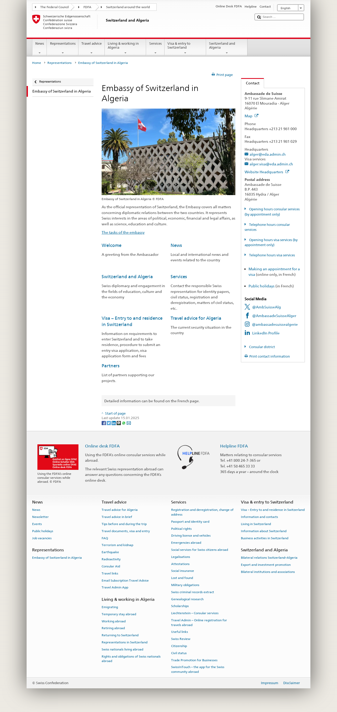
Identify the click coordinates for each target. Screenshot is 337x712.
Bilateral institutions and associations (268, 572)
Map (252, 116)
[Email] (129, 423)
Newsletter (40, 517)
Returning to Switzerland (120, 635)
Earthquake (110, 552)
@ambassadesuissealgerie (275, 324)
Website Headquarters (267, 172)
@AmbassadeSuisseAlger (274, 315)
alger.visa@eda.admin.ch (271, 164)
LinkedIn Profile (266, 333)
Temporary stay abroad (119, 614)
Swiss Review (180, 639)
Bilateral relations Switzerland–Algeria (269, 558)
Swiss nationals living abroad (122, 649)
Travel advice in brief (117, 517)
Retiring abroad (113, 628)
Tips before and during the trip (124, 524)
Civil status (179, 653)
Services (155, 48)
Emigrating (110, 607)
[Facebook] (104, 423)
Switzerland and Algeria (226, 48)
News (40, 48)
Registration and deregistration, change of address (202, 512)
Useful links (179, 632)
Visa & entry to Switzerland (185, 48)
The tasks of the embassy (123, 232)
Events (37, 524)
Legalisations (180, 557)
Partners (111, 365)
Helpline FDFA (234, 446)
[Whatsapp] (124, 423)
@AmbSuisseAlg (266, 307)
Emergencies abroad (186, 543)
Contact (250, 83)
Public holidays (262, 286)
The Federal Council (54, 7)
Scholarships (180, 606)
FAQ (105, 538)
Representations (62, 48)
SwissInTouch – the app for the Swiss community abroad (197, 669)
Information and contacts (259, 517)
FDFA (87, 7)
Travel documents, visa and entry (126, 531)
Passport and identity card (190, 521)
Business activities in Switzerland (264, 538)
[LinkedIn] (114, 423)
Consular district (261, 347)
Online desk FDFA (102, 446)
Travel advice (92, 48)
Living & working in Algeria (125, 48)
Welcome (111, 245)
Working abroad (114, 621)
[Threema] (119, 423)
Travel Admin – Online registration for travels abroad (199, 622)
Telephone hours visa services (271, 255)
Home (36, 63)
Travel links (110, 573)
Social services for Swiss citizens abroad (199, 550)
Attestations (180, 564)
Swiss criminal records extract (192, 592)
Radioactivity (111, 559)
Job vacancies (42, 538)
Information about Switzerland (263, 531)
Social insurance (182, 571)
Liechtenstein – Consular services (195, 613)
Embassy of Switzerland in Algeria (57, 558)
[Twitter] (109, 423)
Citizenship (179, 646)
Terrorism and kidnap (117, 545)
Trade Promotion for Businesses (194, 660)
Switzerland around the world (128, 7)
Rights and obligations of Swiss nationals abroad (131, 658)
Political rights (181, 528)
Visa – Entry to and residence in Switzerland (273, 510)
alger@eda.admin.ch (268, 154)
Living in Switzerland (256, 524)
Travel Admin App (115, 587)
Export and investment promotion (266, 565)
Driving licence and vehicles (191, 535)
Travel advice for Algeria (196, 318)
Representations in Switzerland (124, 642)
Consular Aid (111, 566)
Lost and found (182, 578)
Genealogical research (187, 599)
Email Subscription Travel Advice (125, 580)
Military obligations (185, 585)
